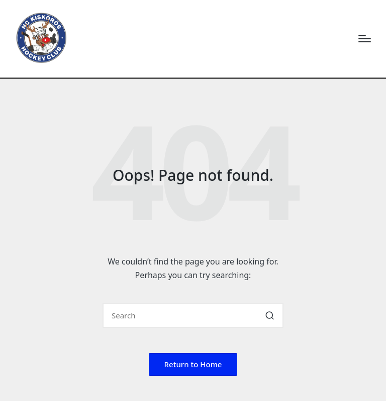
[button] (269, 315)
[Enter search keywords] (193, 315)
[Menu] (364, 38)
